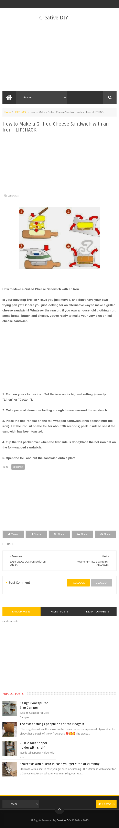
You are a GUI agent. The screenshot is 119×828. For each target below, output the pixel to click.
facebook (78, 582)
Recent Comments (97, 611)
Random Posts (21, 611)
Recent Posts (59, 611)
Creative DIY (53, 18)
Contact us (106, 804)
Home (7, 112)
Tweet (13, 534)
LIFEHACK (20, 112)
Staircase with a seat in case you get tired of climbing (60, 764)
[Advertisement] (59, 56)
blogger (101, 582)
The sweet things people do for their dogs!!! (52, 724)
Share (36, 534)
